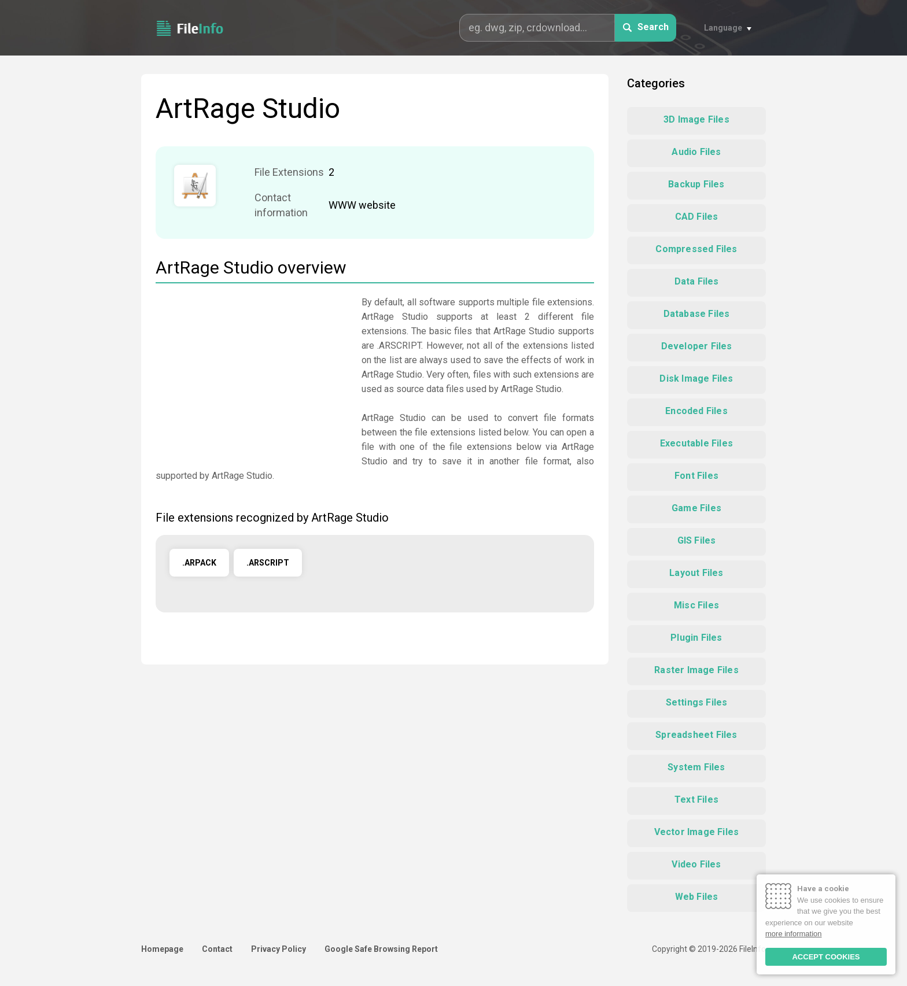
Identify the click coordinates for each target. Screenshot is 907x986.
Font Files (696, 475)
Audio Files (696, 151)
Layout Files (696, 572)
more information (793, 933)
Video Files (696, 864)
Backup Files (696, 184)
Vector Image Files (696, 831)
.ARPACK (199, 562)
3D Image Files (696, 119)
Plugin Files (696, 637)
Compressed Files (696, 248)
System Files (696, 767)
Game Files (696, 508)
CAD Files (696, 216)
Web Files (696, 896)
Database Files (696, 313)
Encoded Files (696, 410)
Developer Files (696, 346)
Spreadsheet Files (696, 734)
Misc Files (696, 605)
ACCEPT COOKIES (826, 956)
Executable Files (696, 443)
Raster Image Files (696, 669)
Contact (217, 949)
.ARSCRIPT (267, 562)
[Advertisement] (253, 376)
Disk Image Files (696, 378)
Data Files (696, 281)
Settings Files (697, 702)
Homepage (162, 949)
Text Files (696, 799)
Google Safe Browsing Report (381, 949)
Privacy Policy (278, 949)
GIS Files (696, 540)
